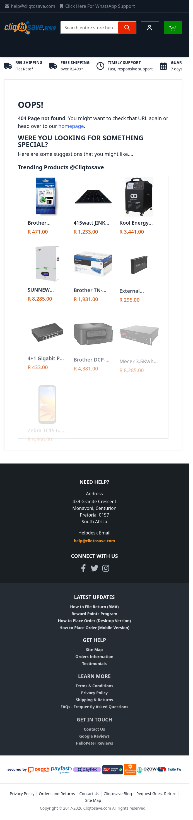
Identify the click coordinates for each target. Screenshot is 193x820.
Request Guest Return (156, 793)
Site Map (94, 652)
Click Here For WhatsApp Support (97, 6)
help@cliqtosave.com (29, 6)
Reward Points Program (94, 615)
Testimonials (94, 666)
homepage (71, 126)
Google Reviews (94, 741)
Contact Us (94, 734)
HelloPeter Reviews (94, 748)
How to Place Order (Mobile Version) (94, 629)
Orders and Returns (57, 793)
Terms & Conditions (94, 689)
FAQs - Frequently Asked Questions (94, 710)
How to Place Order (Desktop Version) (94, 622)
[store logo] (30, 27)
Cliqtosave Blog (118, 793)
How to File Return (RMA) (94, 608)
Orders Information (94, 659)
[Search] (127, 28)
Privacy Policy (94, 696)
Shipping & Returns (94, 703)
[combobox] (98, 28)
